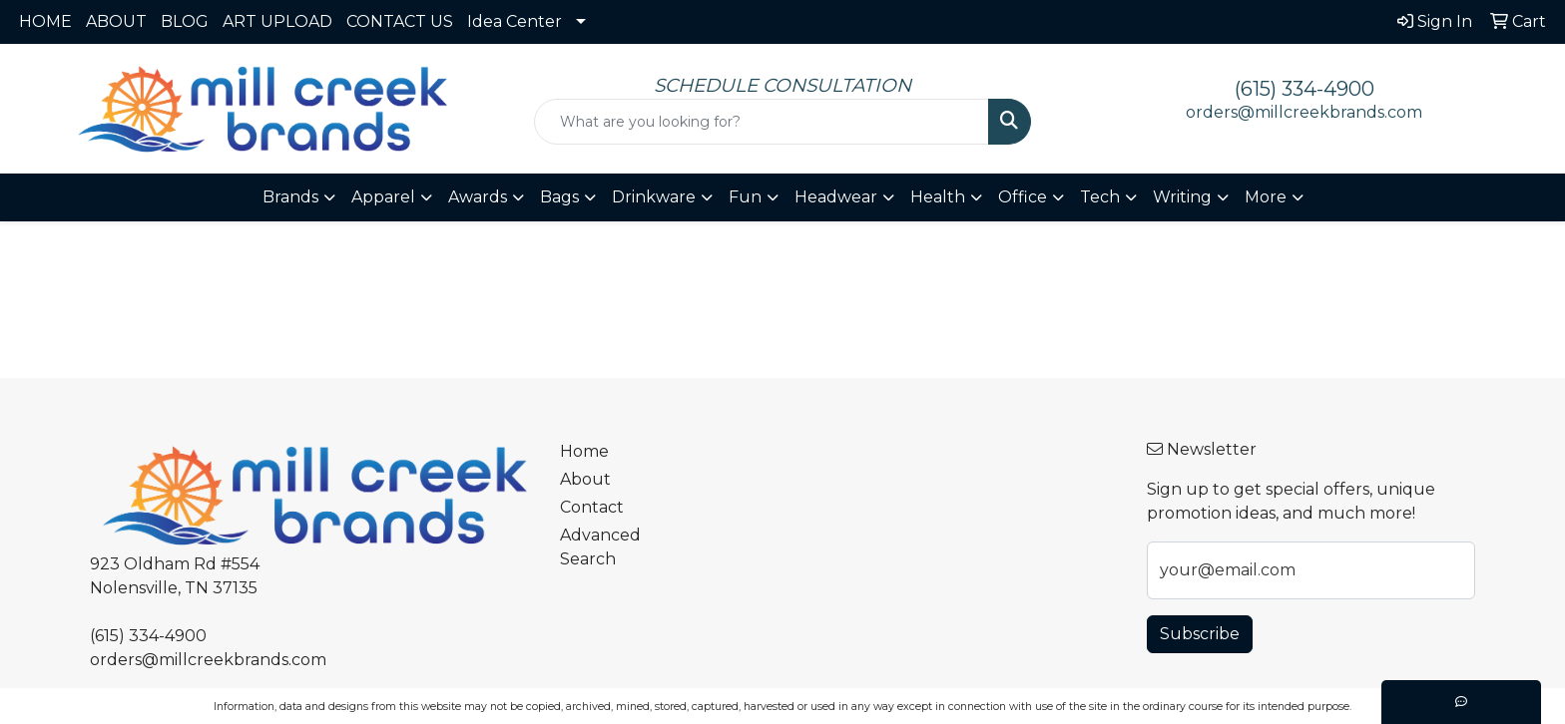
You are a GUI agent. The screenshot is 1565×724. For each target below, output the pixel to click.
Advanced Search (600, 547)
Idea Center (514, 21)
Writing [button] (1182, 196)
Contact (592, 507)
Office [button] (1022, 196)
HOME (45, 21)
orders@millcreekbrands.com (1304, 112)
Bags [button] (559, 196)
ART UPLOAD (277, 21)
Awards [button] (477, 196)
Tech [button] (1100, 196)
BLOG (185, 21)
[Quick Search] (762, 122)
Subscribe (1200, 633)
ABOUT (116, 21)
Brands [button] (290, 196)
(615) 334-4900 (1304, 89)
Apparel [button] (383, 196)
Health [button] (937, 196)
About (585, 479)
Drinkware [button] (654, 196)
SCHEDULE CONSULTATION (782, 85)
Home (584, 451)
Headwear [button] (835, 196)
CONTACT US (399, 21)
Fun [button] (745, 196)
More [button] (1266, 196)
